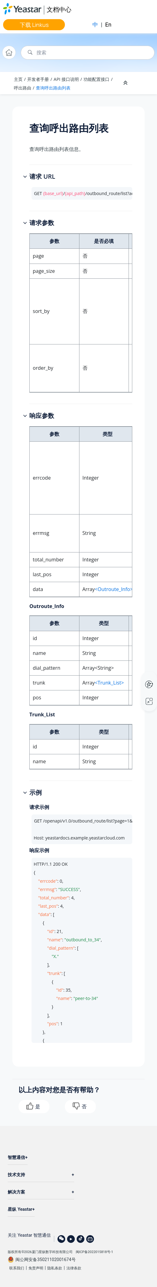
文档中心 (59, 9)
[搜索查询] (88, 53)
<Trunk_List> (109, 682)
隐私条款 (54, 1268)
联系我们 (16, 1268)
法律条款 (73, 1268)
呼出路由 (22, 88)
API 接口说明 (66, 79)
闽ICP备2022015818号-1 (94, 1252)
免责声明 (35, 1268)
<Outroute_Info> (114, 589)
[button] (25, 177)
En (108, 24)
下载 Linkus (34, 24)
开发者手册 (38, 79)
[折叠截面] (126, 83)
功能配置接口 (96, 79)
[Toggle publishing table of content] (142, 83)
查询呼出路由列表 (53, 88)
